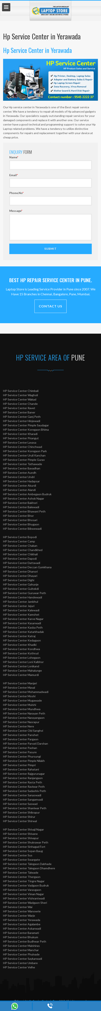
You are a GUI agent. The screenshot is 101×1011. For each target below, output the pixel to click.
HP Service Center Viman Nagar (23, 894)
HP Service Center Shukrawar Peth (25, 842)
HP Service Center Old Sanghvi (23, 730)
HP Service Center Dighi (18, 580)
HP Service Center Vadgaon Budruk (26, 885)
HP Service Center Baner (19, 412)
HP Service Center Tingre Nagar (24, 881)
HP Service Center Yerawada (21, 920)
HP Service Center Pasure (20, 752)
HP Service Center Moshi (19, 696)
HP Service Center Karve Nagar (23, 619)
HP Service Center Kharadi (20, 434)
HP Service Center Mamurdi (21, 675)
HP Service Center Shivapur (21, 838)
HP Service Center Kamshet (21, 614)
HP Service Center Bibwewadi (22, 528)
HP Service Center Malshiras (21, 945)
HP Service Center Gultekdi (21, 588)
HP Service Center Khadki (19, 644)
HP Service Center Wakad (19, 399)
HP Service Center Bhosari (20, 520)
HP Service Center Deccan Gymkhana (27, 567)
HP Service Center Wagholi (20, 395)
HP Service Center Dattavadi (21, 563)
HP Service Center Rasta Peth (22, 782)
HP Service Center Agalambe (21, 924)
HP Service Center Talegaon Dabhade (27, 864)
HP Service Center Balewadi (21, 507)
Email (81, 175)
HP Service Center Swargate (21, 859)
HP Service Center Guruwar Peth (24, 593)
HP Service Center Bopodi (20, 537)
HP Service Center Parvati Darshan (25, 743)
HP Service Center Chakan (20, 545)
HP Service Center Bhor (18, 515)
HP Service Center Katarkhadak (23, 631)
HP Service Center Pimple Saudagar (26, 425)
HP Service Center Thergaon (21, 877)
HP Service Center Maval (19, 687)
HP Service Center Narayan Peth (24, 713)
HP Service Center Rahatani (21, 769)
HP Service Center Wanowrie (22, 911)
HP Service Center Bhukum (20, 937)
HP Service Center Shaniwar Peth (24, 808)
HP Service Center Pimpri (19, 765)
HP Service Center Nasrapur (21, 722)
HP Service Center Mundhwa (21, 709)
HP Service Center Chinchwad (22, 446)
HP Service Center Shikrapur (21, 812)
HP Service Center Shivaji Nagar (23, 829)
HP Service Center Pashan (20, 748)
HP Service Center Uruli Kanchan (24, 455)
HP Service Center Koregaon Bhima (26, 429)
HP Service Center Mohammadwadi (25, 692)
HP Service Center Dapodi (20, 558)
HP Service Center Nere (18, 726)
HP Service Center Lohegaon (21, 657)
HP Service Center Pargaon (20, 739)
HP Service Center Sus (17, 855)
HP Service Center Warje (19, 915)
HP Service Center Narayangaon (24, 717)
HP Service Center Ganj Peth (22, 416)
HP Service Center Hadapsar (21, 481)
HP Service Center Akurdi (19, 485)
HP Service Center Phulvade (21, 954)
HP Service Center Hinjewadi (21, 421)
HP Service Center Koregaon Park (25, 451)
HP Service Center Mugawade (22, 700)
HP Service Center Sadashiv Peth (24, 791)
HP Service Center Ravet (19, 408)
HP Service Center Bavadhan (21, 468)
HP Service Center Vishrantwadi (24, 898)
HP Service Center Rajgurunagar (24, 773)
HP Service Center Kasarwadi (22, 623)
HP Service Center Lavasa (19, 442)
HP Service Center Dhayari (20, 575)
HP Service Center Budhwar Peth (24, 941)
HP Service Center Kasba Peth (23, 627)
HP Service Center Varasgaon (22, 889)
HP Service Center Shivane (20, 833)
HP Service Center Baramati (21, 933)
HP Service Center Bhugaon (21, 524)
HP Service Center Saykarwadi (22, 958)
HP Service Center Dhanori (20, 571)
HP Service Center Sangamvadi (23, 799)
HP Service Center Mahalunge (22, 670)
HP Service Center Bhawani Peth (24, 511)
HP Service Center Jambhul (20, 601)
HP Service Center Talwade (20, 872)
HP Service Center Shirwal (20, 821)
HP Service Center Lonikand (21, 666)
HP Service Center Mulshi (19, 704)
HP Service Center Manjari (20, 683)
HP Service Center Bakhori (20, 502)
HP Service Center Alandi (19, 490)
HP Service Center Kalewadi (21, 610)
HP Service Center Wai (17, 907)
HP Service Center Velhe (19, 967)
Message (83, 210)
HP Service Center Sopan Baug (23, 851)
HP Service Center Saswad (20, 804)
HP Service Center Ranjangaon (23, 778)
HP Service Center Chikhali (20, 554)
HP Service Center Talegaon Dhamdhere (29, 868)
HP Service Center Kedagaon (22, 640)
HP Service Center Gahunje (21, 584)
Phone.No (84, 193)
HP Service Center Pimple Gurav (24, 459)
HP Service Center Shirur (19, 816)
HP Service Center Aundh (19, 472)
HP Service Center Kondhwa (21, 649)
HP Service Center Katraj (19, 636)
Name (81, 157)
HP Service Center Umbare (20, 963)
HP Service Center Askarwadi (22, 928)
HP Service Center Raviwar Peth (24, 786)
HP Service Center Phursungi (22, 756)
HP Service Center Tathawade (22, 464)
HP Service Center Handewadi (22, 597)
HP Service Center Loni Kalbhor (23, 662)
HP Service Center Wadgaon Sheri (25, 902)
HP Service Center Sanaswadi (22, 795)
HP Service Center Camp (19, 541)
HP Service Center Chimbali (21, 391)
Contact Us (50, 306)
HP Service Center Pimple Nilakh (24, 760)
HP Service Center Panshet (21, 735)
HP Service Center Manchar (21, 950)
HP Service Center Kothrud (21, 653)
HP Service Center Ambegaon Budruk (27, 494)
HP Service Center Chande (20, 403)
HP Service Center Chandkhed (22, 550)
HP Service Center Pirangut (21, 438)
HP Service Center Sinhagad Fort (24, 846)
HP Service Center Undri (19, 477)
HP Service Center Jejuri (18, 606)
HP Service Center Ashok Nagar (23, 498)
